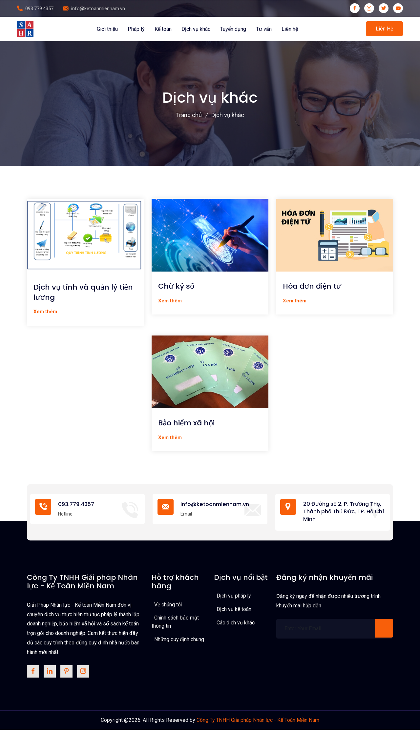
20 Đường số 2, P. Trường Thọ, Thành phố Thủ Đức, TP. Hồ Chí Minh (343, 512)
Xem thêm (45, 312)
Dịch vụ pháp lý (234, 597)
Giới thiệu (107, 29)
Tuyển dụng (233, 29)
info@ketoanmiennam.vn (98, 8)
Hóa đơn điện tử (312, 286)
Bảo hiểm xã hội (186, 423)
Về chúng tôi (168, 605)
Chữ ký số (176, 286)
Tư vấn (264, 29)
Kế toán (163, 29)
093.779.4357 (39, 8)
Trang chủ (189, 115)
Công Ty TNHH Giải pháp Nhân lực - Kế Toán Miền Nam (258, 722)
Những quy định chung (179, 641)
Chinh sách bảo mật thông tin (175, 623)
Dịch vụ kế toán (234, 610)
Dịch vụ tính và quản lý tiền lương (83, 292)
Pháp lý (136, 29)
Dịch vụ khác (195, 29)
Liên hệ (290, 29)
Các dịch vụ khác (236, 623)
